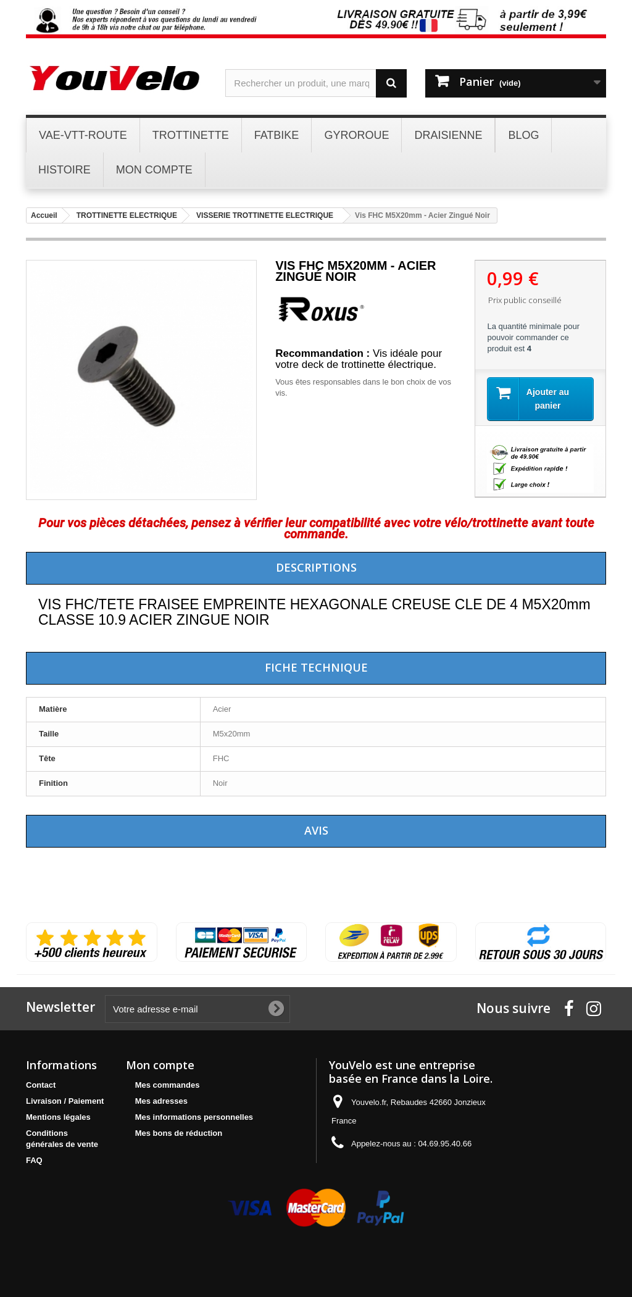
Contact (41, 1085)
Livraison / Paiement (65, 1101)
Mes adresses (161, 1101)
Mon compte (160, 1064)
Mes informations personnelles (194, 1117)
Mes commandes (167, 1085)
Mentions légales (58, 1117)
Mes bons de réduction (179, 1133)
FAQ (34, 1160)
